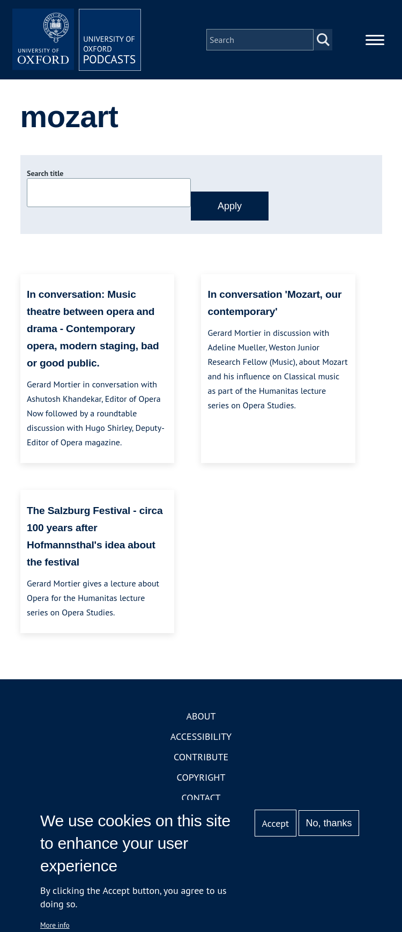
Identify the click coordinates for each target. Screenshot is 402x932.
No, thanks (329, 823)
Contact (201, 797)
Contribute (201, 757)
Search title (45, 173)
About (200, 716)
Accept (275, 823)
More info (55, 925)
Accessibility (201, 736)
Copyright (201, 777)
